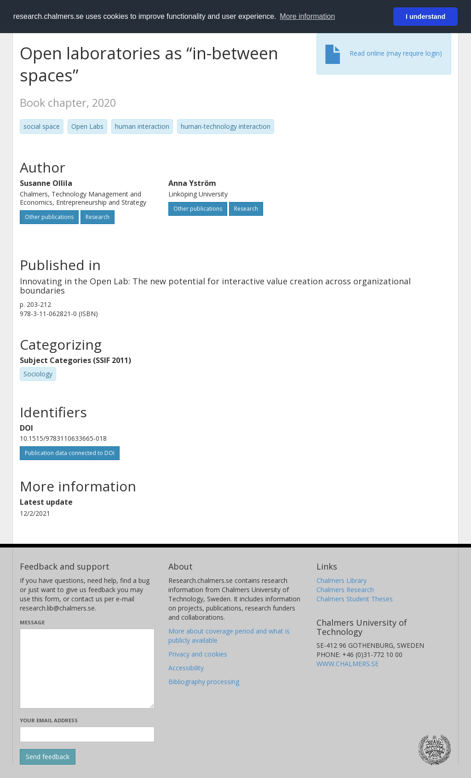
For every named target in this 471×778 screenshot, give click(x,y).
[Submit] (47, 757)
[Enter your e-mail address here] (87, 734)
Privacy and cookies (197, 654)
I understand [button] (425, 16)
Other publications (49, 217)
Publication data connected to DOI (70, 453)
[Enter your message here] (87, 668)
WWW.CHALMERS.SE (347, 663)
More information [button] (307, 16)
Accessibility (186, 667)
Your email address (49, 720)
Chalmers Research (345, 589)
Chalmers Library (341, 580)
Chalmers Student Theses (354, 598)
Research (97, 217)
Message (32, 622)
